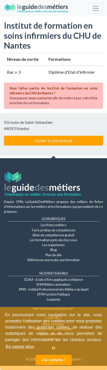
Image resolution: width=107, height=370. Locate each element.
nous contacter (40, 98)
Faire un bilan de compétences (53, 230)
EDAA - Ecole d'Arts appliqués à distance (53, 279)
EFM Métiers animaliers (53, 284)
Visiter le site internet (54, 140)
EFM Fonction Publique (53, 294)
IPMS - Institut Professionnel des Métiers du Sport (54, 289)
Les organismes (53, 245)
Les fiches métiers (53, 225)
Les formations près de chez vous (53, 240)
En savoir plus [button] (20, 346)
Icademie (53, 299)
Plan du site (53, 255)
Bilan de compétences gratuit (53, 235)
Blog (53, 250)
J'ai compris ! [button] (53, 360)
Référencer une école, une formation (53, 260)
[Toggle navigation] (95, 8)
